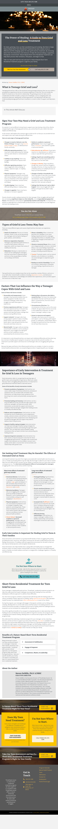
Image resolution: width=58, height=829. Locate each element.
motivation (38, 145)
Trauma (33, 254)
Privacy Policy (36, 812)
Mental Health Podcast (45, 770)
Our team (40, 621)
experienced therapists (39, 598)
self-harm (45, 150)
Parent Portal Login (44, 781)
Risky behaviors (36, 150)
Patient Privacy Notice (44, 812)
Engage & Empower (31, 647)
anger (13, 482)
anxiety (17, 487)
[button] (29, 576)
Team (40, 772)
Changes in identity (37, 163)
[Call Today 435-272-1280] (41, 69)
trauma (40, 275)
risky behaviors (17, 499)
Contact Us (42, 777)
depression (34, 275)
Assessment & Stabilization (34, 642)
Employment (42, 779)
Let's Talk (29, 2)
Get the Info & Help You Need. (29, 66)
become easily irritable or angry (16, 144)
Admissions (42, 774)
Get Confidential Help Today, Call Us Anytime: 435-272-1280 (29, 217)
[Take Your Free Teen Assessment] (16, 69)
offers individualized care (30, 600)
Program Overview (44, 768)
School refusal (10, 517)
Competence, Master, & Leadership (36, 653)
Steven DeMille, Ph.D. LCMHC (17, 82)
